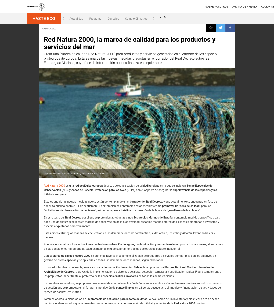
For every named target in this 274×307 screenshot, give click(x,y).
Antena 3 (114, 283)
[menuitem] (167, 6)
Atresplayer (226, 283)
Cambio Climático (136, 19)
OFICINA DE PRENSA (195, 6)
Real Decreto (54, 255)
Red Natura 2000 (54, 80)
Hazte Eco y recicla (113, 255)
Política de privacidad (169, 298)
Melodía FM (211, 283)
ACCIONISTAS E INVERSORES (229, 6)
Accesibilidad (182, 302)
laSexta (126, 283)
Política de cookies (190, 298)
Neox (138, 283)
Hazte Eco (44, 18)
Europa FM (199, 283)
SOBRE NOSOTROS (167, 6)
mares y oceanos (140, 255)
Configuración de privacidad (160, 302)
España (51, 264)
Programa (95, 19)
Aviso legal (152, 298)
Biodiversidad (208, 255)
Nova (150, 283)
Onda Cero (187, 283)
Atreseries (175, 283)
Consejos (113, 19)
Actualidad (76, 19)
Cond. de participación (210, 298)
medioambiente (85, 264)
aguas (65, 264)
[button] (63, 18)
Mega (163, 283)
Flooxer (241, 283)
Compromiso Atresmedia (81, 255)
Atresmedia (39, 282)
